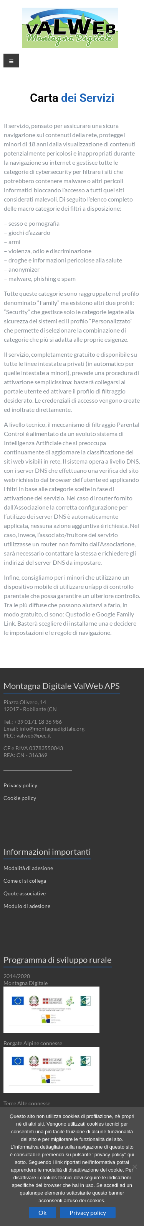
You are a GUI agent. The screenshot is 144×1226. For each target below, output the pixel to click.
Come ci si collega (24, 880)
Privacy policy (20, 785)
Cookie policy (19, 798)
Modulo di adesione (26, 906)
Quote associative (24, 893)
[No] (134, 1166)
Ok (42, 1212)
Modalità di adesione (28, 868)
